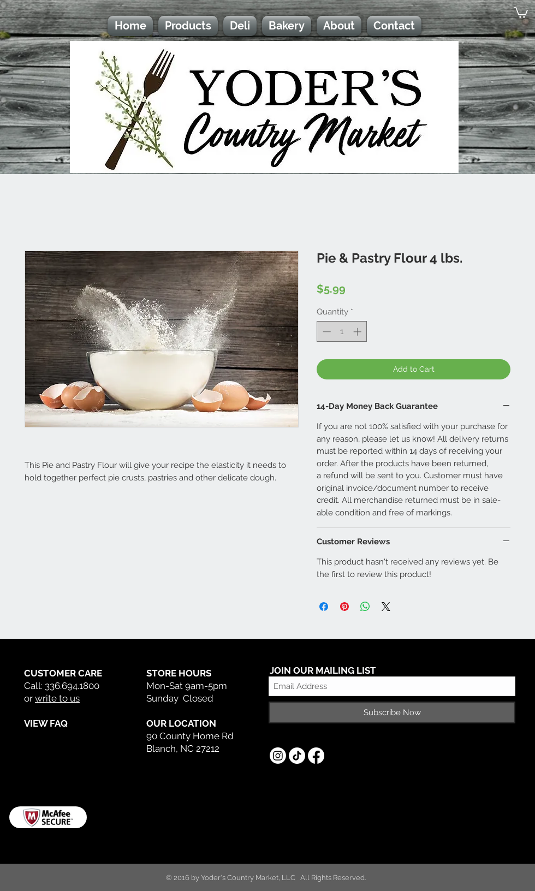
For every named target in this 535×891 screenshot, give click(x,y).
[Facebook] (316, 755)
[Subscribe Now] (392, 712)
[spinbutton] (342, 332)
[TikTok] (297, 755)
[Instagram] (278, 755)
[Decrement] (325, 332)
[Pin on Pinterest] (344, 606)
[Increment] (358, 332)
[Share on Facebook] (323, 606)
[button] (521, 12)
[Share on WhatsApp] (365, 606)
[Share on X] (386, 606)
